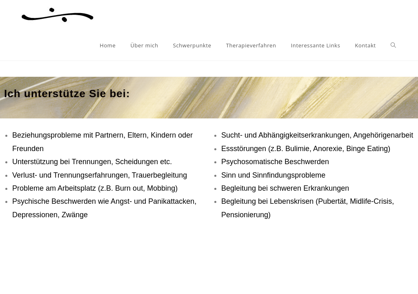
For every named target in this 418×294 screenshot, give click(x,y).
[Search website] (393, 45)
